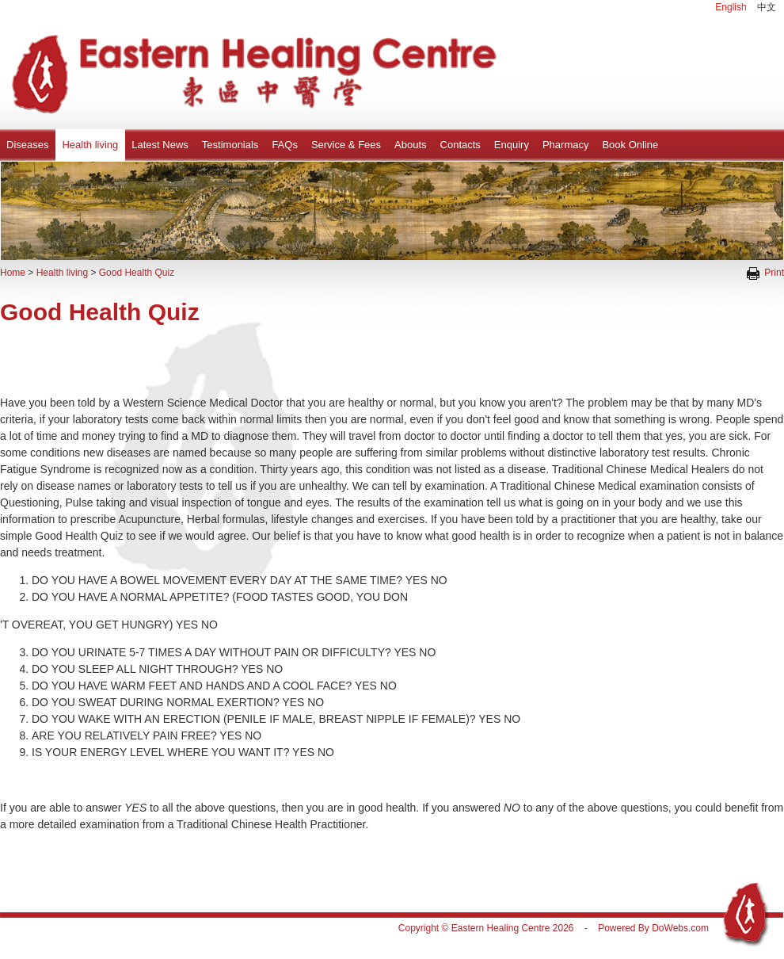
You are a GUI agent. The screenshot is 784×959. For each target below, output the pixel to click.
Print (765, 272)
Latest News (159, 145)
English (730, 7)
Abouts (410, 145)
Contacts (460, 145)
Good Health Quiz (136, 272)
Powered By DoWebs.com (653, 928)
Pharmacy (565, 145)
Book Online (630, 145)
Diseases (27, 145)
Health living (90, 145)
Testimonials (230, 145)
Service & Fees (346, 145)
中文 (766, 7)
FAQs (285, 145)
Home (12, 272)
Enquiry (511, 145)
